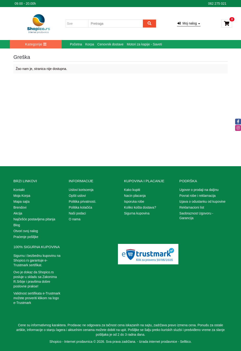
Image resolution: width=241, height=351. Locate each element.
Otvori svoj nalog (25, 231)
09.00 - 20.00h (25, 3)
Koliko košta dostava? (140, 207)
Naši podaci (77, 213)
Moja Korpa (21, 196)
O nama (74, 219)
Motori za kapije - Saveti (144, 44)
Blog (16, 225)
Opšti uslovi (77, 196)
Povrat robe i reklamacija (197, 196)
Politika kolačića (80, 207)
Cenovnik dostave (110, 44)
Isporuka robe (134, 201)
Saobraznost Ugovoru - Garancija (196, 215)
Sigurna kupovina (136, 213)
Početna (76, 44)
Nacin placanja (135, 196)
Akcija (17, 213)
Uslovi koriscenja (81, 190)
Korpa (89, 44)
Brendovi (19, 207)
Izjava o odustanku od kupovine (202, 201)
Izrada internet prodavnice (158, 341)
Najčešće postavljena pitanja (34, 219)
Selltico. (186, 341)
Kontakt (18, 190)
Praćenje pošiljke (25, 237)
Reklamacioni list (191, 207)
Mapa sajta (21, 201)
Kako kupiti (132, 190)
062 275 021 (217, 3)
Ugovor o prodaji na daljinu (199, 190)
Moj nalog (188, 23)
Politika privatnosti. (82, 201)
